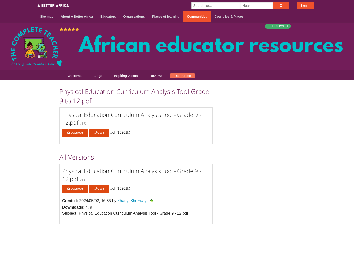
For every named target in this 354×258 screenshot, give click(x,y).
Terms (272, 239)
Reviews (155, 76)
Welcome (74, 76)
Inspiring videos (126, 76)
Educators (108, 16)
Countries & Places (229, 16)
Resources (182, 76)
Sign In (305, 5)
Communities (197, 16)
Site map (46, 16)
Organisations (134, 16)
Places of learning (165, 16)
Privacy (289, 239)
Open (99, 132)
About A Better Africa (77, 16)
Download (75, 132)
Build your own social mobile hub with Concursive (177, 250)
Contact (255, 239)
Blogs (97, 76)
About (237, 239)
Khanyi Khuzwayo (132, 201)
